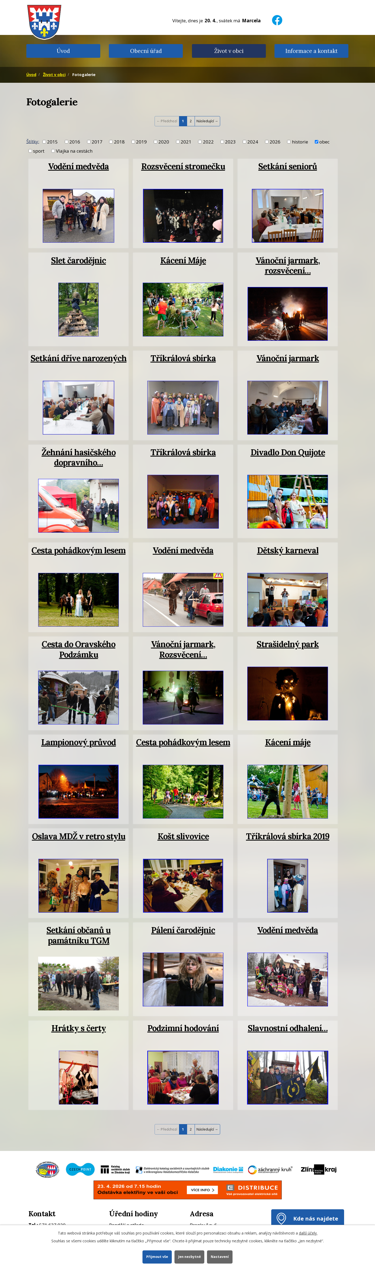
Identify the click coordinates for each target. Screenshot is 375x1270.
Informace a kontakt (311, 51)
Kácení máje (287, 742)
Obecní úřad (146, 51)
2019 (141, 142)
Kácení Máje (183, 260)
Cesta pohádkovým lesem (78, 550)
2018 (119, 142)
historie (300, 142)
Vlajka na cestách (74, 151)
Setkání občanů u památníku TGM (78, 935)
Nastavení (220, 1256)
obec (324, 142)
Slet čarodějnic (78, 260)
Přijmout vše (157, 1256)
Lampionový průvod (78, 742)
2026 (275, 142)
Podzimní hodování (183, 1028)
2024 (252, 142)
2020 (163, 142)
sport (38, 151)
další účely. (308, 1233)
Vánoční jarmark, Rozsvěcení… (183, 649)
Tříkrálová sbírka (183, 358)
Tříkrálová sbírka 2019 (287, 836)
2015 (52, 142)
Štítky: (32, 141)
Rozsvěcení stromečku (183, 166)
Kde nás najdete (315, 1218)
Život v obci (229, 51)
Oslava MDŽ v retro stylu (78, 836)
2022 (208, 142)
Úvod (63, 51)
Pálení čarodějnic (183, 930)
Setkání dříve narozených (79, 358)
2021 (186, 142)
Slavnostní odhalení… (288, 1028)
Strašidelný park (288, 644)
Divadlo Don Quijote (288, 452)
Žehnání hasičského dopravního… (79, 457)
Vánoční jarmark (287, 358)
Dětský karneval (288, 550)
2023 (230, 142)
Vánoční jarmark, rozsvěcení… (288, 265)
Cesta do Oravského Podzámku (78, 649)
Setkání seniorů (287, 166)
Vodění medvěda (78, 166)
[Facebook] (277, 17)
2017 (97, 142)
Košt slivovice (183, 836)
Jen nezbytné (189, 1256)
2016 (74, 142)
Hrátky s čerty (78, 1028)
